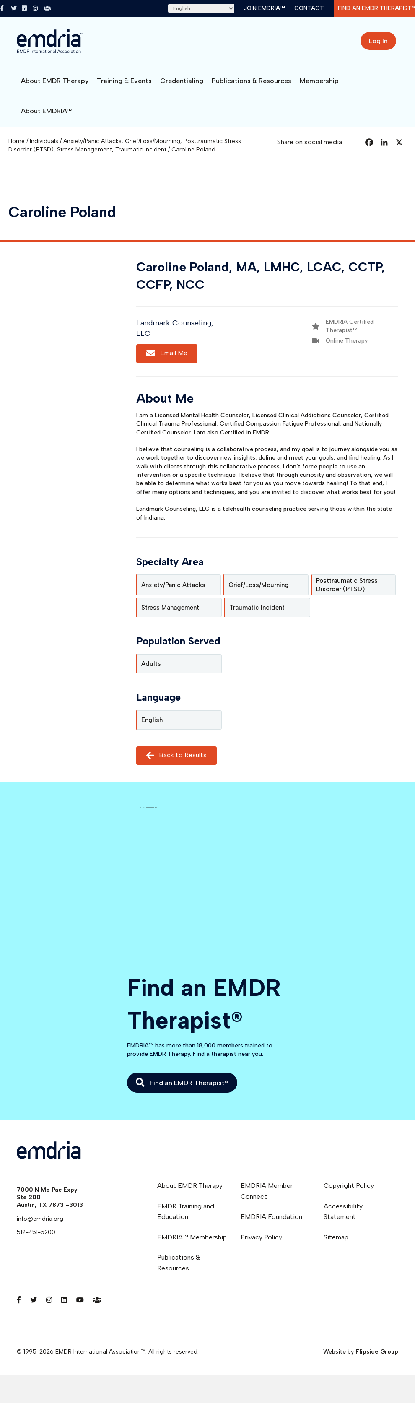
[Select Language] (201, 8)
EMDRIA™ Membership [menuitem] (192, 1237)
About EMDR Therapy (54, 81)
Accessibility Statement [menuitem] (343, 1211)
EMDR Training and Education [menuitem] (185, 1211)
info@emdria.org (40, 1218)
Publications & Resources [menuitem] (178, 1262)
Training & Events (124, 81)
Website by (360, 1351)
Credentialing (181, 81)
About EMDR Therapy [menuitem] (190, 1186)
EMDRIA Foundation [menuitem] (271, 1217)
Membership (319, 81)
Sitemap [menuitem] (336, 1237)
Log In (378, 41)
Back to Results (176, 755)
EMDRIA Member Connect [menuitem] (267, 1191)
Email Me (166, 353)
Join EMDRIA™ (264, 8)
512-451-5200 (36, 1232)
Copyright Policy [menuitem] (349, 1186)
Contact (309, 8)
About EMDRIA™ (47, 111)
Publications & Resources (251, 81)
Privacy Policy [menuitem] (261, 1237)
